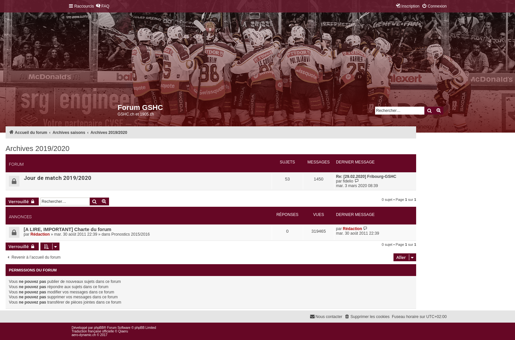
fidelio (348, 181)
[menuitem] (102, 6)
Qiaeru (123, 331)
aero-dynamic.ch (84, 335)
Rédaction (40, 234)
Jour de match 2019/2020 (57, 178)
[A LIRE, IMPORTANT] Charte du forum (67, 229)
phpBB (99, 327)
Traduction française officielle (93, 331)
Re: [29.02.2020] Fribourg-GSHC (366, 176)
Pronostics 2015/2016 (130, 234)
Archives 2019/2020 (37, 148)
